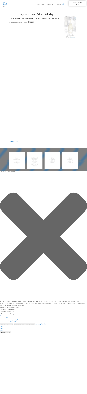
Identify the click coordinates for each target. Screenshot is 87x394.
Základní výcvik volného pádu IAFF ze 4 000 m (34, 162)
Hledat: (11, 22)
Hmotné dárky (50, 4)
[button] (43, 236)
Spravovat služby (4, 318)
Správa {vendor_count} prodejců (9, 320)
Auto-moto (40, 4)
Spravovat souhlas (5, 332)
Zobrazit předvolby (19, 324)
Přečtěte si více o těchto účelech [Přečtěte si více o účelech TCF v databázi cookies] (9, 322)
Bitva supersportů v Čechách (70, 160)
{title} (1, 326)
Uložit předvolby (30, 324)
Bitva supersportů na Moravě (52, 160)
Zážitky (59, 4)
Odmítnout (10, 324)
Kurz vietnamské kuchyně (16, 160)
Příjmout (3, 324)
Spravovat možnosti (5, 316)
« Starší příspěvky (13, 141)
